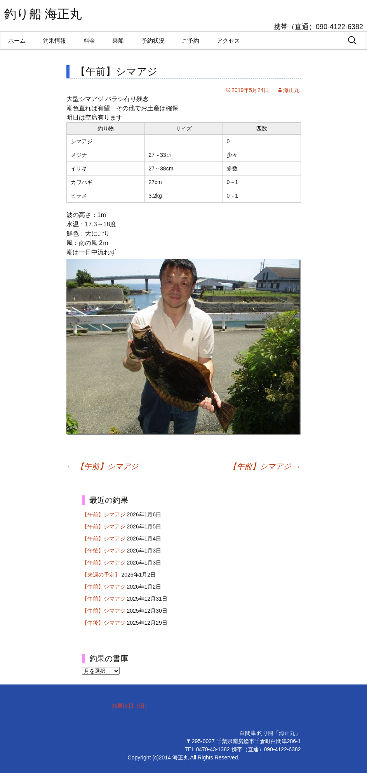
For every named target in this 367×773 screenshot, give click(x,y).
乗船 (118, 40)
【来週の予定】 (101, 574)
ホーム (17, 40)
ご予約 (190, 40)
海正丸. (292, 90)
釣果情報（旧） (131, 706)
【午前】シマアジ (102, 466)
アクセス (228, 40)
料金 (89, 40)
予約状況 (153, 40)
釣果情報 (54, 40)
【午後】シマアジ (103, 550)
